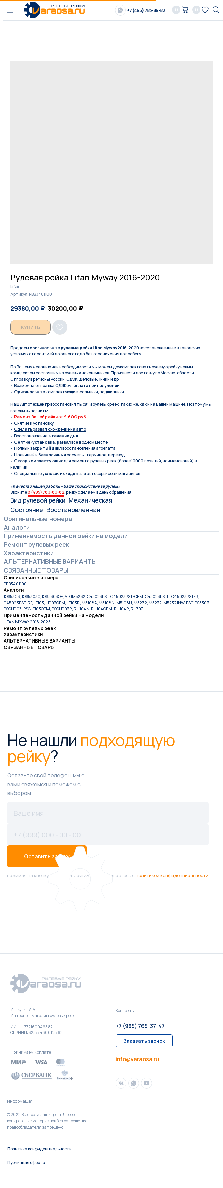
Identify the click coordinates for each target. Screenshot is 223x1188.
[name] (108, 813)
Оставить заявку (47, 856)
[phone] (108, 834)
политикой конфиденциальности (172, 875)
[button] (144, 1040)
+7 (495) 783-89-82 (146, 10)
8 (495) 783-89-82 (46, 492)
